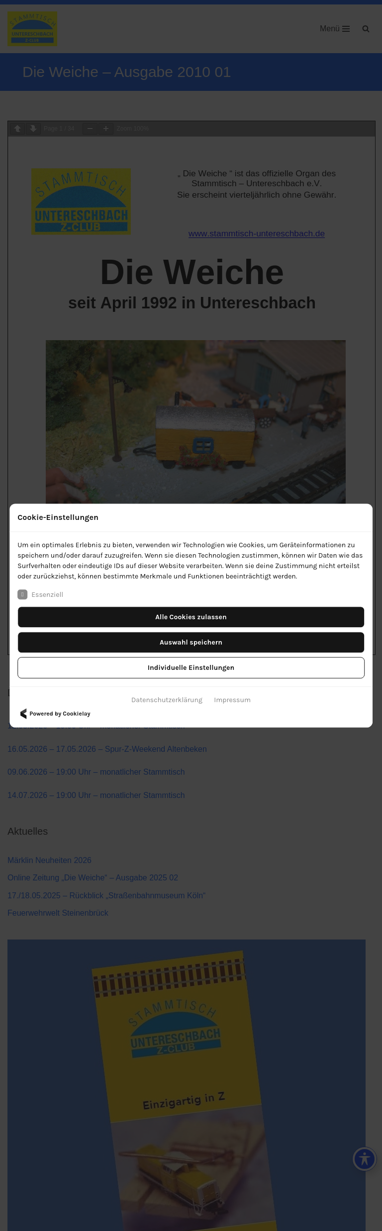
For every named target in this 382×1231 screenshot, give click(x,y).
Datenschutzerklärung (166, 700)
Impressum (232, 700)
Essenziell (40, 594)
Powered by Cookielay (53, 714)
